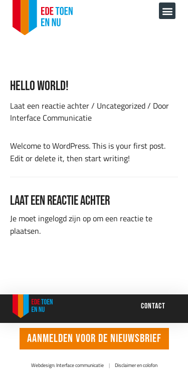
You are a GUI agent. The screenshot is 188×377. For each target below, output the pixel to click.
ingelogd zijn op (64, 218)
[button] (167, 11)
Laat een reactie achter (49, 105)
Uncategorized (121, 105)
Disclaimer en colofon (136, 365)
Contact (153, 306)
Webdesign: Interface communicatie (67, 365)
